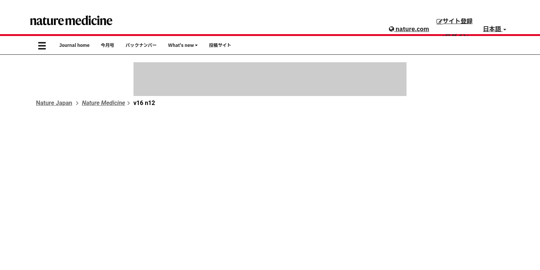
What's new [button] (183, 45)
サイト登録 (454, 21)
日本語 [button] (494, 29)
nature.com (409, 29)
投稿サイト (220, 45)
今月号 (107, 45)
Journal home (74, 45)
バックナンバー (141, 45)
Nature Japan (54, 102)
